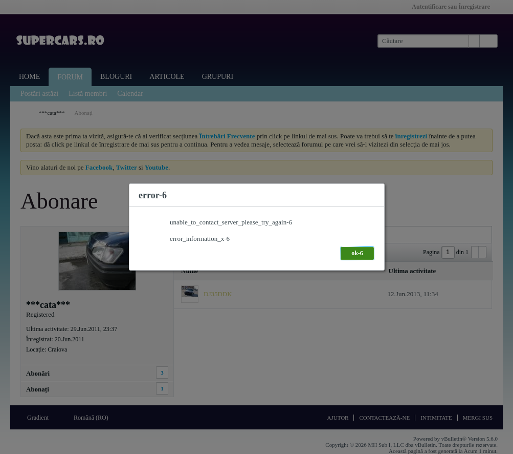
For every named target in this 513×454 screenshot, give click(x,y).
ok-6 (357, 253)
